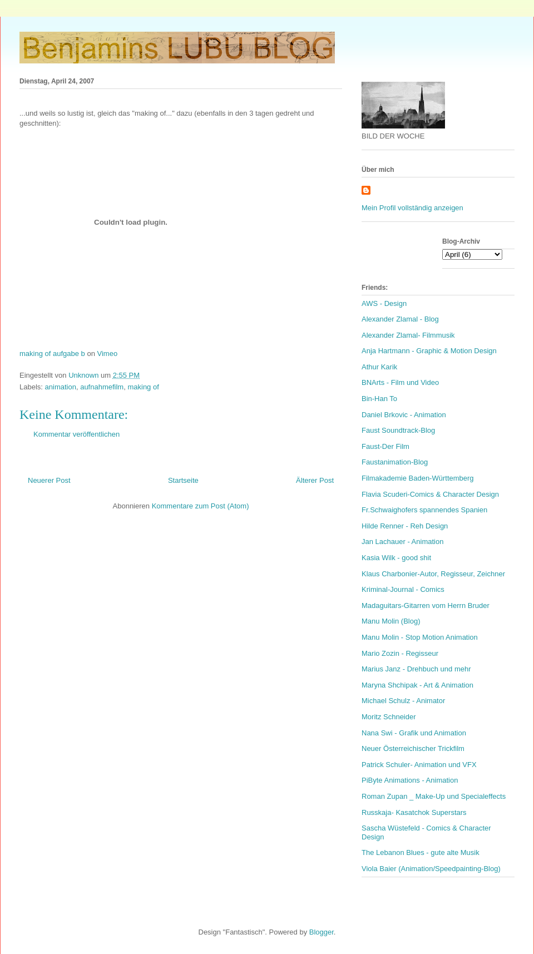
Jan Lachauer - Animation (402, 541)
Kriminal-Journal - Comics (403, 589)
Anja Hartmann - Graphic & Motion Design (429, 351)
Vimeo (107, 353)
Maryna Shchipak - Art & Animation (417, 685)
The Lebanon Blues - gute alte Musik (420, 852)
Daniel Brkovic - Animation (404, 415)
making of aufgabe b (52, 353)
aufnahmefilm (101, 387)
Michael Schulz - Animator (403, 700)
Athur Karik (379, 367)
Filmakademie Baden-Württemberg (418, 478)
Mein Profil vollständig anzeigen (412, 208)
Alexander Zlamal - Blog (400, 319)
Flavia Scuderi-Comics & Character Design (430, 494)
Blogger (321, 932)
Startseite (183, 480)
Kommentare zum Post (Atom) (200, 506)
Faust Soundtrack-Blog (398, 430)
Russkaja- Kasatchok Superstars (414, 812)
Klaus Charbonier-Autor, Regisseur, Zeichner (433, 574)
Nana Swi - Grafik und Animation (414, 733)
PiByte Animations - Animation (410, 780)
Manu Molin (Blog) (391, 621)
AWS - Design (384, 303)
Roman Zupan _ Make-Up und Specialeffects (434, 796)
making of (143, 387)
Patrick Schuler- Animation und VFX (419, 764)
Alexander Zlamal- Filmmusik (408, 335)
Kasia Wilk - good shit (396, 557)
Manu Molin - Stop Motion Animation (420, 637)
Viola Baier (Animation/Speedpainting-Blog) (431, 868)
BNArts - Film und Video (400, 382)
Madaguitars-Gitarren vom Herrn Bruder (426, 605)
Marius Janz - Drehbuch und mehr (416, 669)
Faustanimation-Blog (395, 462)
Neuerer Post (49, 480)
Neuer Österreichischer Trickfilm (413, 748)
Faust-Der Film (385, 446)
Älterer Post (315, 480)
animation (60, 387)
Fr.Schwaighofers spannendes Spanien (424, 510)
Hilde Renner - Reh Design (405, 526)
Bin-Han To (379, 398)
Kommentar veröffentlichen (76, 434)
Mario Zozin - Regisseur (400, 653)
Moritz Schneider (389, 717)
